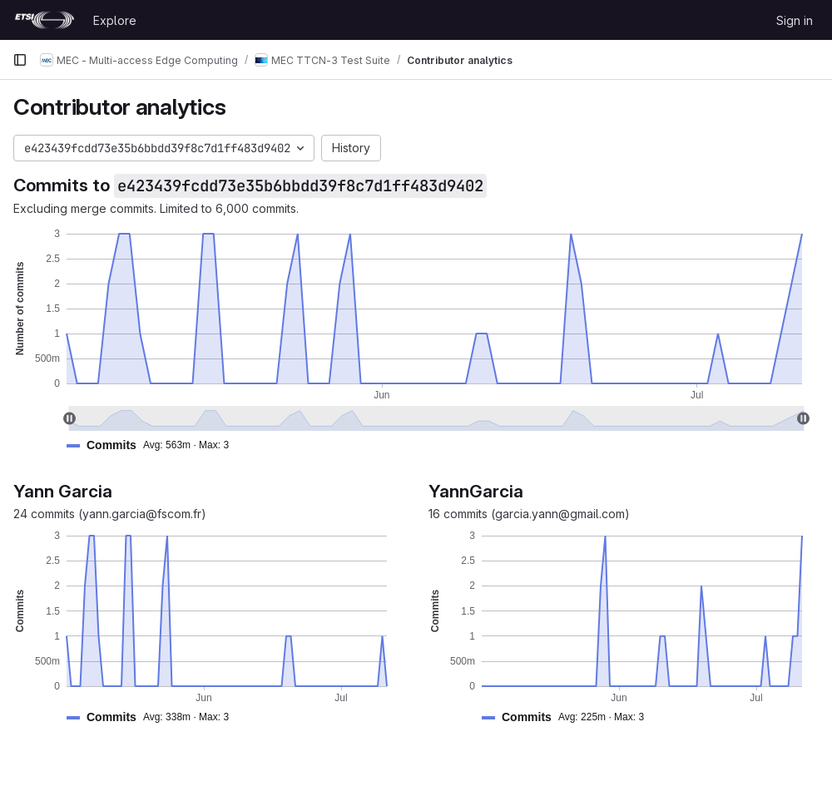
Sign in (794, 20)
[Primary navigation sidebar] (20, 60)
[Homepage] (44, 20)
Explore (114, 20)
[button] (154, 445)
